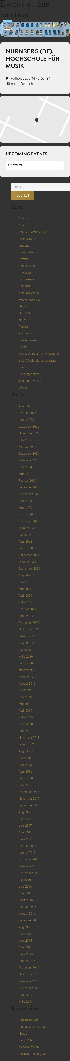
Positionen (26, 333)
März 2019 (26, 717)
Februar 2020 (27, 663)
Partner (23, 326)
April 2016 (25, 893)
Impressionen (27, 266)
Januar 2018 (27, 785)
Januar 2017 (27, 852)
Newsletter (25, 313)
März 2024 (26, 474)
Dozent (23, 259)
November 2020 (29, 629)
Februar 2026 (27, 413)
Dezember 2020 (29, 622)
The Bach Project (30, 381)
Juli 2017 (25, 819)
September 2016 (29, 873)
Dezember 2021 (29, 555)
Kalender (24, 286)
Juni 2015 (25, 940)
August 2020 (27, 643)
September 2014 (29, 988)
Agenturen (25, 218)
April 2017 (25, 832)
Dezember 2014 (29, 967)
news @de (25, 1040)
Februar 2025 (27, 447)
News (22, 306)
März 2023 (26, 507)
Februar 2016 (27, 907)
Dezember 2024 (29, 453)
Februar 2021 (27, 609)
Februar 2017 (27, 846)
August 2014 (27, 995)
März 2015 (26, 954)
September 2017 (29, 805)
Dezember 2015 (29, 920)
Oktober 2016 (27, 866)
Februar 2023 (27, 514)
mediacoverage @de (32, 1026)
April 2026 (25, 406)
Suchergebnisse (29, 374)
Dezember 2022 (29, 521)
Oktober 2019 (27, 677)
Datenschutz (27, 239)
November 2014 (29, 974)
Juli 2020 (25, 650)
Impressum (26, 272)
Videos (23, 387)
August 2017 (27, 812)
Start (22, 367)
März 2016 (26, 900)
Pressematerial (28, 340)
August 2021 (27, 575)
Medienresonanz (30, 299)
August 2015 (27, 927)
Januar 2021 (27, 616)
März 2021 (26, 602)
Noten (23, 320)
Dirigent (24, 245)
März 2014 (26, 1001)
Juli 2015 (25, 934)
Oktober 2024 (27, 460)
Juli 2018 (25, 758)
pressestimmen (29, 1047)
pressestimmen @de (32, 1054)
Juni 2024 (25, 467)
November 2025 (29, 433)
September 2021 (29, 568)
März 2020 (26, 656)
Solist (22, 347)
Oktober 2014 (27, 981)
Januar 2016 (27, 913)
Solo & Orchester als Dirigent (37, 360)
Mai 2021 (25, 589)
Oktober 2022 (27, 528)
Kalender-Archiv (29, 293)
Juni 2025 (25, 440)
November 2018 (29, 737)
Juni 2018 (25, 765)
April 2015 (25, 947)
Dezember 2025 (29, 426)
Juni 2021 (25, 582)
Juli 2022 (25, 535)
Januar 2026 (27, 420)
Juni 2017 (25, 825)
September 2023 (29, 494)
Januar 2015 (27, 961)
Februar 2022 (27, 548)
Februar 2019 (27, 724)
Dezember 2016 (29, 859)
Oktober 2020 (27, 636)
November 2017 (29, 798)
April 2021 (25, 595)
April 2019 (25, 710)
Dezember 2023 (29, 487)
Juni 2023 (25, 501)
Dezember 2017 (29, 792)
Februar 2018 (27, 778)
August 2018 (27, 751)
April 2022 (25, 541)
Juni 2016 (25, 886)
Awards (24, 225)
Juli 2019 (25, 690)
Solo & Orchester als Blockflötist (39, 354)
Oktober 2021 (27, 562)
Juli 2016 (25, 880)
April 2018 (25, 771)
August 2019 (27, 683)
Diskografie (26, 252)
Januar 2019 (27, 731)
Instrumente (26, 279)
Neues (23, 1033)
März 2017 (26, 839)
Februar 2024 (27, 480)
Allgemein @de (28, 1020)
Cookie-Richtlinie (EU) (33, 232)
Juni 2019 (25, 697)
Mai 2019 (25, 704)
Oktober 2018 (27, 744)
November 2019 (29, 670)
